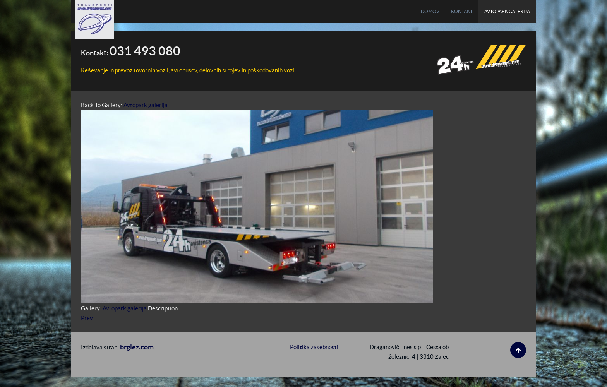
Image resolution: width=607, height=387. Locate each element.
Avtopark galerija (145, 105)
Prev (87, 318)
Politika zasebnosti (314, 347)
